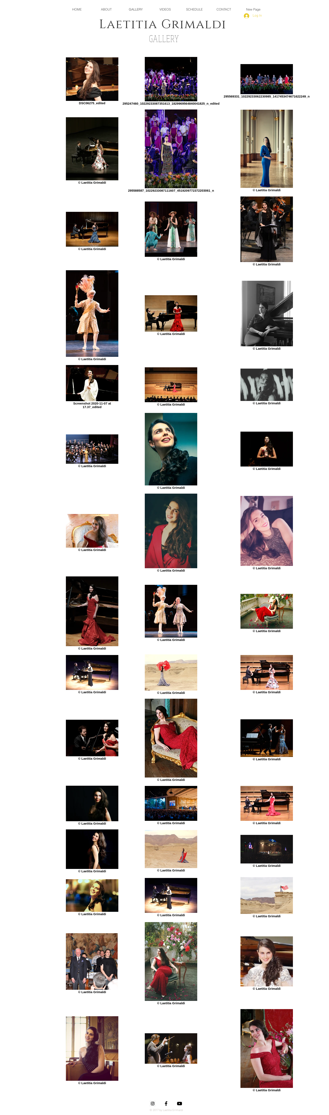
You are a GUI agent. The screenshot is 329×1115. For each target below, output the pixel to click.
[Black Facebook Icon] (166, 1104)
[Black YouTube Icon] (179, 1104)
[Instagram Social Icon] (153, 1104)
